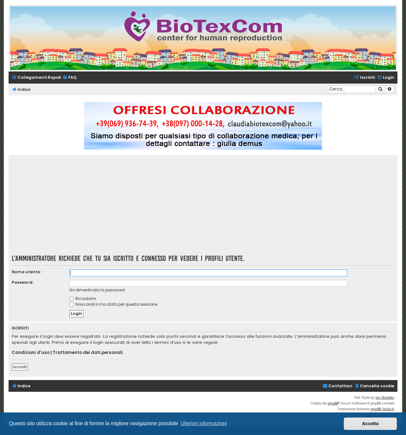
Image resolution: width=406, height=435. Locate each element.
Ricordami (82, 298)
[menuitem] (69, 77)
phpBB (333, 403)
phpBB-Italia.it (382, 409)
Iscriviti (20, 367)
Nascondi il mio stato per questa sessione (113, 304)
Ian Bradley (385, 397)
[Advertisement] (203, 206)
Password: (22, 282)
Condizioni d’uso (30, 353)
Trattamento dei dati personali (88, 353)
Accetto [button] (370, 423)
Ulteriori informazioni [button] (203, 423)
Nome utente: (26, 272)
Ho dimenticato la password (97, 290)
